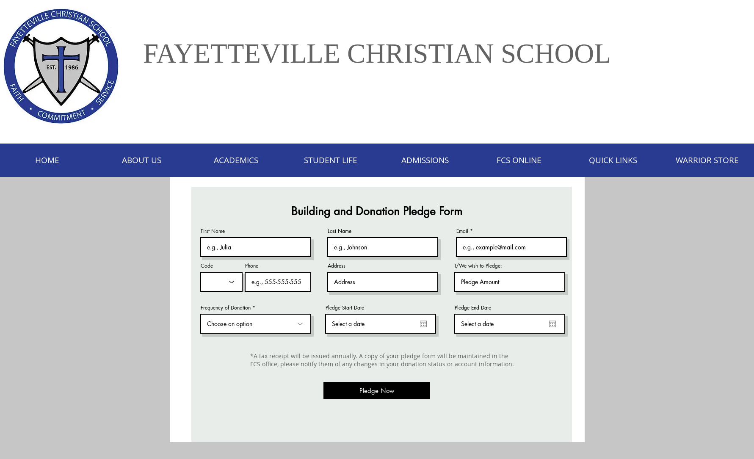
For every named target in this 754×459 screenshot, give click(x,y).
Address (336, 265)
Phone (251, 265)
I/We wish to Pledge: (478, 265)
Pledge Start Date (345, 307)
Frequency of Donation (226, 307)
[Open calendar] (423, 324)
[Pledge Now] (376, 390)
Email (462, 231)
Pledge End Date (473, 307)
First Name (213, 231)
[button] (330, 160)
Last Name (339, 231)
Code (207, 265)
